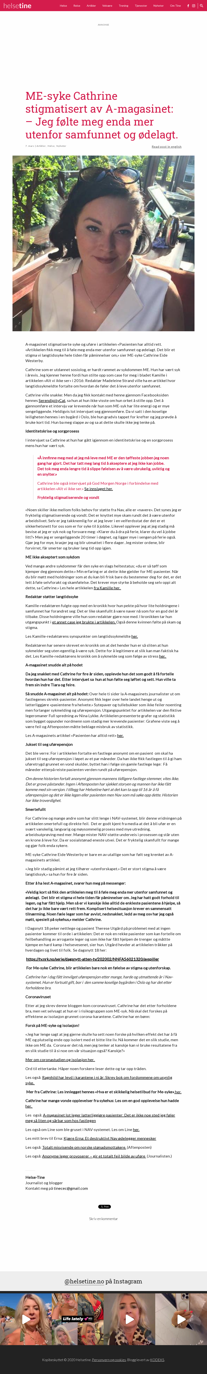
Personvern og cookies (109, 1360)
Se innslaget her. (98, 488)
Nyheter (158, 5)
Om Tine (175, 5)
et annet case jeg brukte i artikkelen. (84, 622)
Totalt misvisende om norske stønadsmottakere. (84, 1147)
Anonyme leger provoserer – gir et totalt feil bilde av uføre (94, 1156)
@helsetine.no (84, 1281)
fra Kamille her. (107, 587)
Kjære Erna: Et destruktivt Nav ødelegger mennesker (110, 1138)
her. (134, 636)
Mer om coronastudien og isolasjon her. (60, 1059)
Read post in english (167, 146)
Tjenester (141, 5)
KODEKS (157, 1360)
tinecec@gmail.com (71, 1188)
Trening (123, 5)
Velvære (107, 5)
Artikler (91, 5)
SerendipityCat (52, 400)
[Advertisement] (103, 54)
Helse (63, 5)
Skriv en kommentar (103, 1219)
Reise (76, 5)
